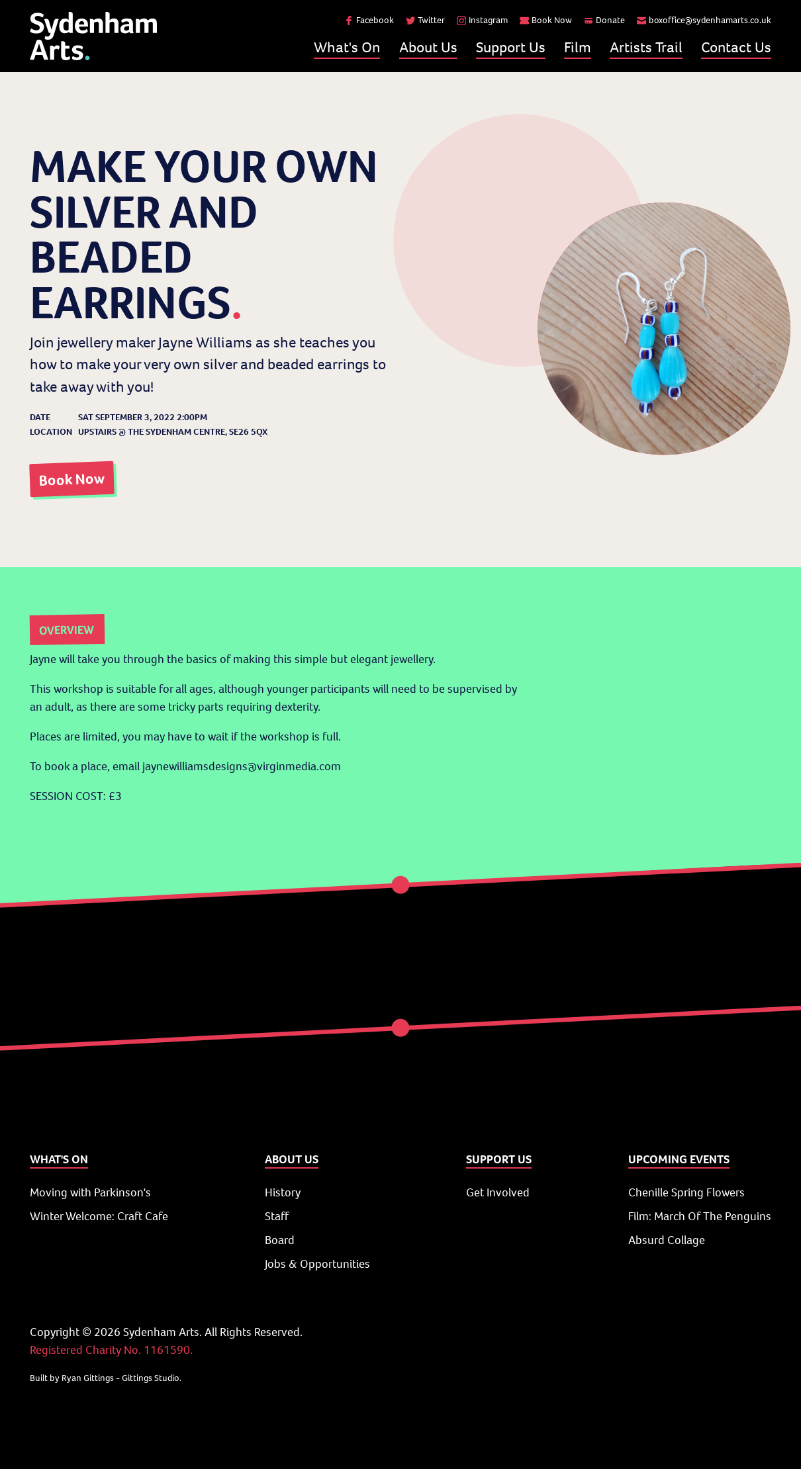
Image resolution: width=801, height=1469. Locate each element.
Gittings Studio (150, 1378)
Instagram (482, 20)
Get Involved (498, 1192)
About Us (428, 47)
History (283, 1192)
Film (577, 47)
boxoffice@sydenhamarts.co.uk (704, 20)
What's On (347, 47)
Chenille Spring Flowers (686, 1192)
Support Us (510, 47)
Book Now (546, 20)
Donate (604, 20)
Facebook (369, 20)
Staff (277, 1216)
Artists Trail (646, 47)
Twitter (425, 20)
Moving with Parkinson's (90, 1192)
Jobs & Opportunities (317, 1264)
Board (280, 1240)
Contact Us (736, 47)
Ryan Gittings (88, 1378)
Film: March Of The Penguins (699, 1216)
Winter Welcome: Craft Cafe (99, 1216)
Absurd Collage (666, 1240)
